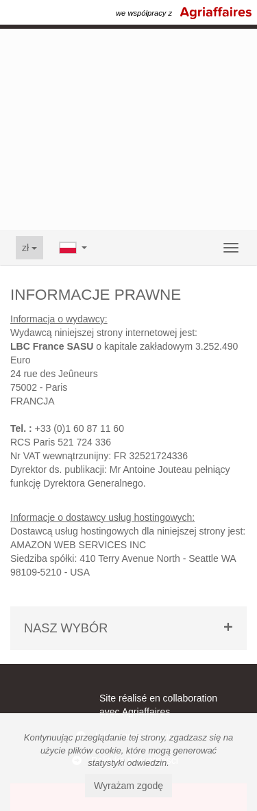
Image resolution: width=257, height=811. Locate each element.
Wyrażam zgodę (128, 785)
